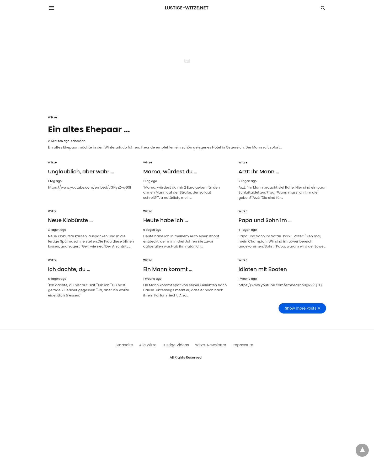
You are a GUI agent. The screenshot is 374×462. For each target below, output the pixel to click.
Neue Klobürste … (70, 220)
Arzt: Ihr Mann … (259, 171)
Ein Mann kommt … (167, 269)
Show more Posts (300, 308)
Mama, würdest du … (170, 171)
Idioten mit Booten (263, 269)
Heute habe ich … (165, 220)
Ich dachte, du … (69, 269)
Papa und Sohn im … (265, 220)
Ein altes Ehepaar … (89, 129)
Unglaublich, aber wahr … (81, 171)
